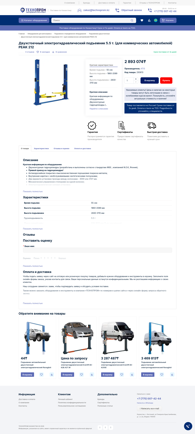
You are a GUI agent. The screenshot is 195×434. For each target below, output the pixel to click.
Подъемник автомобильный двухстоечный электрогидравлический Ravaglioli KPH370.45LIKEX (156, 365)
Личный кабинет (65, 399)
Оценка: (27, 258)
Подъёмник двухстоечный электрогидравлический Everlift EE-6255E (117, 365)
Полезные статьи (105, 406)
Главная (22, 34)
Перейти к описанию (99, 109)
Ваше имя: (30, 246)
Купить (166, 80)
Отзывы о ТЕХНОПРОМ (150, 3)
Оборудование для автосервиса (39, 34)
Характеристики (41, 148)
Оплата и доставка (82, 148)
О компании (69, 3)
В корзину (150, 80)
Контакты (172, 3)
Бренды (86, 3)
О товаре (25, 148)
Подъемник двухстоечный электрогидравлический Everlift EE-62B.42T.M (76, 365)
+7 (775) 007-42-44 (149, 398)
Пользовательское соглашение (72, 406)
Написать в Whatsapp (145, 403)
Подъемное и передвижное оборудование (70, 34)
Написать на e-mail (149, 408)
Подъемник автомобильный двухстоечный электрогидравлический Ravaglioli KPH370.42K (36, 365)
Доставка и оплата (106, 3)
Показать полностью (33, 191)
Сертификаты (104, 402)
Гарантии (127, 3)
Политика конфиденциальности (72, 402)
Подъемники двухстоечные (99, 34)
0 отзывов (29, 52)
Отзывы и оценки (61, 148)
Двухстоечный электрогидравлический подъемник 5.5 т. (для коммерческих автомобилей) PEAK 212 (59, 37)
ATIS (143, 68)
